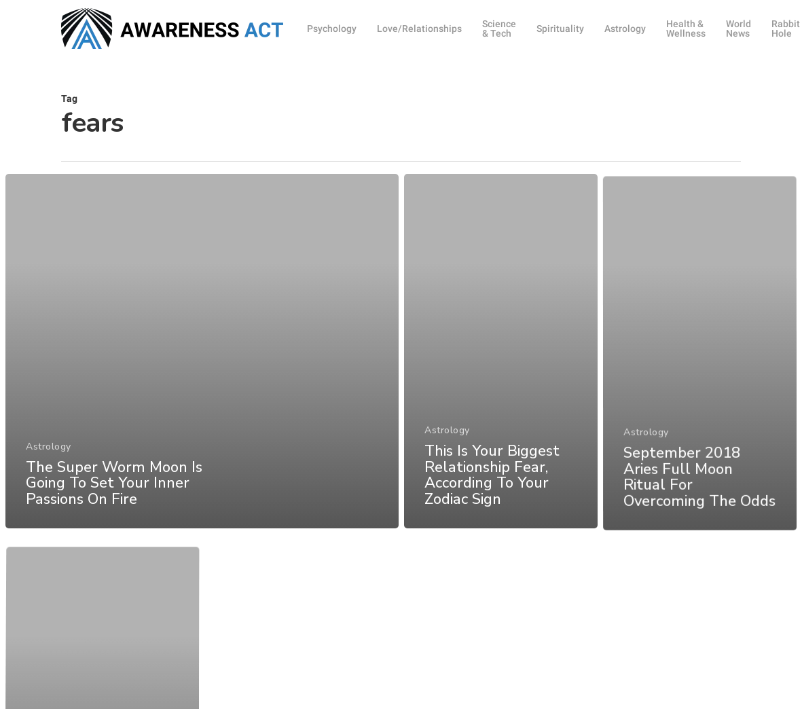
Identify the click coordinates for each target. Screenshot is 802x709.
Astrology (48, 452)
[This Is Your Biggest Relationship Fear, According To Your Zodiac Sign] (500, 363)
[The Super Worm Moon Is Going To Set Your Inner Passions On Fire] (201, 357)
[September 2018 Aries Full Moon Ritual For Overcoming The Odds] (700, 386)
